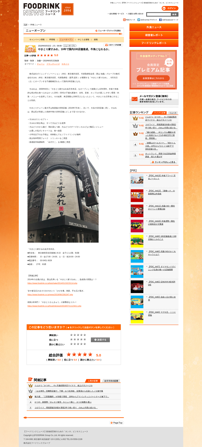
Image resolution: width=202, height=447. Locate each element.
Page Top (116, 423)
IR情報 (52, 39)
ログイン (170, 8)
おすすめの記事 (110, 381)
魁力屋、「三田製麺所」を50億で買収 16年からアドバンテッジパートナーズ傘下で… (72, 396)
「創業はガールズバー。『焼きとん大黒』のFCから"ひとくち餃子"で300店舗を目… (160, 146)
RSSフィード (129, 19)
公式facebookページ (168, 19)
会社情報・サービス (116, 13)
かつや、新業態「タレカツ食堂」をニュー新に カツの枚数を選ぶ (63, 402)
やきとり (65, 64)
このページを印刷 (113, 45)
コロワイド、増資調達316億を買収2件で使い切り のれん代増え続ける (66, 408)
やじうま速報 (83, 39)
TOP (25, 25)
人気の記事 (92, 381)
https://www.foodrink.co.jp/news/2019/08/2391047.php (50, 295)
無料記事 (172, 112)
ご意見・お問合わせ (135, 13)
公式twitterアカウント (147, 19)
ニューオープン (74, 31)
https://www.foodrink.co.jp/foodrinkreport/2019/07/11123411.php (54, 306)
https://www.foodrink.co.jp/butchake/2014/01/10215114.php (52, 283)
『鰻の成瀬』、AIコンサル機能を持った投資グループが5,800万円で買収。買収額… (160, 135)
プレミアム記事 (159, 112)
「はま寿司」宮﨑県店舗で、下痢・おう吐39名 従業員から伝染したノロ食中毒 (69, 391)
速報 (96, 39)
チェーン (41, 64)
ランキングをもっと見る (163, 162)
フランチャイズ (53, 64)
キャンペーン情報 (37, 39)
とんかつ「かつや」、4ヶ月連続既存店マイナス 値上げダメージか (64, 385)
